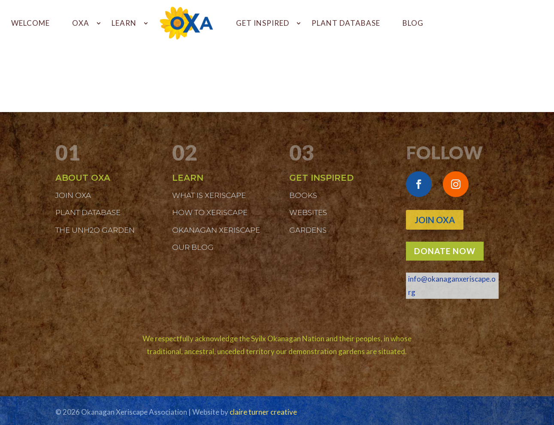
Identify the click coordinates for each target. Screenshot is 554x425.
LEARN (124, 22)
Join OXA (435, 220)
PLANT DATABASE (346, 22)
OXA (80, 22)
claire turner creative (263, 411)
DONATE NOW (444, 251)
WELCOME (30, 22)
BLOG (413, 22)
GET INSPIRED (262, 22)
